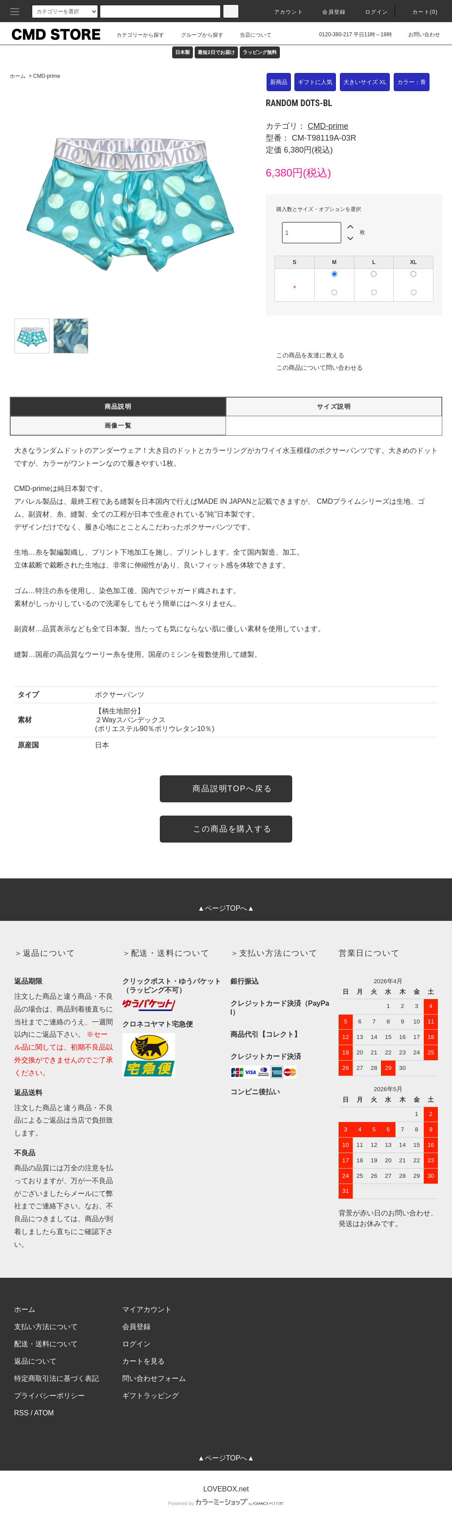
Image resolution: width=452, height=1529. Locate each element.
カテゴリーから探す (135, 35)
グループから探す (196, 35)
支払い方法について (46, 1326)
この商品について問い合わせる (314, 367)
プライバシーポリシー (49, 1395)
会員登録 (329, 12)
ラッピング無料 (260, 52)
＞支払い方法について (274, 953)
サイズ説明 (334, 406)
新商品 (278, 82)
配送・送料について (46, 1344)
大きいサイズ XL (365, 82)
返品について (35, 1361)
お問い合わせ (419, 34)
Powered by (226, 1503)
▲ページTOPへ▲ (226, 908)
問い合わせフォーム (154, 1378)
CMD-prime (46, 76)
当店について (250, 35)
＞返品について (44, 953)
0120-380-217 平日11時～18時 (350, 34)
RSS (21, 1413)
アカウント (283, 12)
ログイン (371, 12)
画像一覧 (118, 425)
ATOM (44, 1413)
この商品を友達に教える (305, 355)
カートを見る (143, 1361)
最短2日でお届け (216, 52)
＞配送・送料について (166, 953)
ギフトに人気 (315, 82)
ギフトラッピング (150, 1395)
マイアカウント (147, 1309)
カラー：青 (411, 82)
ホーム (18, 76)
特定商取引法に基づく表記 (56, 1378)
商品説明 (118, 406)
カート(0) (420, 12)
